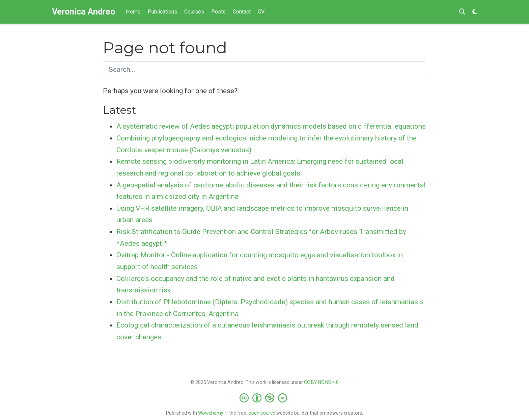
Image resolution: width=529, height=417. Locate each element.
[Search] (462, 12)
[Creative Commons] (265, 397)
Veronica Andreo (83, 12)
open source (261, 413)
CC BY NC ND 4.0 (321, 382)
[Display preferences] (474, 12)
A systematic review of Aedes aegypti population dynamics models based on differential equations (271, 126)
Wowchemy (210, 413)
